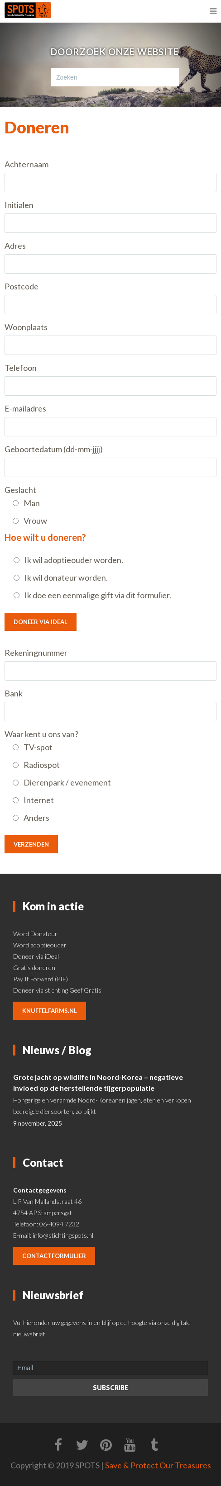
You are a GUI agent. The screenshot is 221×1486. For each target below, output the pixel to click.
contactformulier (54, 1255)
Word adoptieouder (40, 945)
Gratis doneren (34, 967)
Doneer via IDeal (40, 621)
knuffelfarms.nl (49, 1010)
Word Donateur (35, 933)
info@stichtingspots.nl (63, 1235)
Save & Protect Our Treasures (158, 1465)
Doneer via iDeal (36, 956)
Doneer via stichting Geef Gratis (57, 990)
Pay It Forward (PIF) (40, 979)
